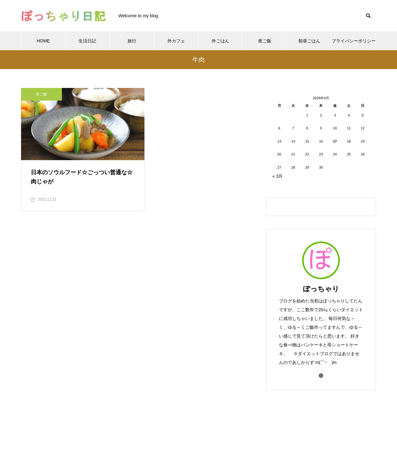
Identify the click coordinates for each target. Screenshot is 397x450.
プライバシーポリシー (354, 40)
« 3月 (277, 176)
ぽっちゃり (321, 289)
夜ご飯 (264, 40)
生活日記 (87, 40)
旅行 (132, 40)
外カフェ (176, 40)
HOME (43, 40)
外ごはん (220, 40)
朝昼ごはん (309, 40)
